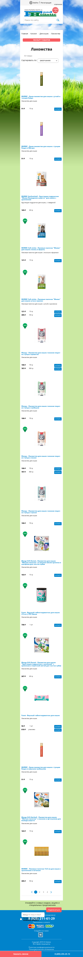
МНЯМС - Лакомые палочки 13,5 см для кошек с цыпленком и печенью (41, 869)
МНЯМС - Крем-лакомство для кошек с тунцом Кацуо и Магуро (40, 147)
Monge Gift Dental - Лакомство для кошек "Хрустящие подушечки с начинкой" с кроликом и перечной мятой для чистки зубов (41, 664)
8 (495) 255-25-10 (62, 954)
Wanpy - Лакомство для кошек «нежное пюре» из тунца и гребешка (40, 407)
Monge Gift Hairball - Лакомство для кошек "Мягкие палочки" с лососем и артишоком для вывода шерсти (41, 818)
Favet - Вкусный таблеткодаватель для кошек (40, 715)
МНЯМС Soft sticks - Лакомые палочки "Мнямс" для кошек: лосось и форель (41, 248)
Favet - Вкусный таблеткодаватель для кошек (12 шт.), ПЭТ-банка (40, 613)
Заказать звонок (20, 954)
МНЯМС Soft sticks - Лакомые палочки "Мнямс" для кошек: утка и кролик (41, 300)
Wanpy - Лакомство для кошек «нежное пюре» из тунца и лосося (40, 457)
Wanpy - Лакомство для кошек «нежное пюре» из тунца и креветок (40, 353)
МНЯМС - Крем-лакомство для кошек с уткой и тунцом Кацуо (40, 97)
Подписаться (54, 910)
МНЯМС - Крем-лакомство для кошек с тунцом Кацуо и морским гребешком (40, 768)
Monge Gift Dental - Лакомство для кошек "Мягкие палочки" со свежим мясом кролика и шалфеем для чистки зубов (41, 562)
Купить (58, 109)
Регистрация (46, 2)
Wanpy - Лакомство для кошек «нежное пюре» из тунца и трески (40, 511)
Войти (35, 2)
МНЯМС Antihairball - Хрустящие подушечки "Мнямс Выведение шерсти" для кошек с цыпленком (40, 198)
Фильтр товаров (41, 40)
